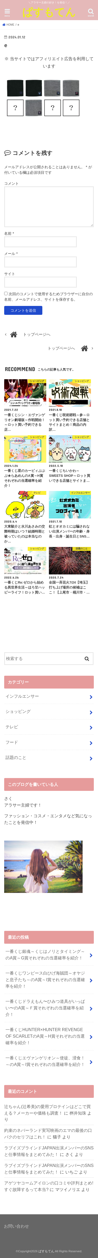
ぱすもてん (49, 12)
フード (11, 742)
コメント (11, 183)
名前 (9, 233)
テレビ (11, 726)
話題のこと (15, 757)
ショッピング (18, 711)
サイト (9, 274)
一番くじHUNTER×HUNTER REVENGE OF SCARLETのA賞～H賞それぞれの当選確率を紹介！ (44, 1036)
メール (11, 253)
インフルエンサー (22, 696)
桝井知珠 (78, 1113)
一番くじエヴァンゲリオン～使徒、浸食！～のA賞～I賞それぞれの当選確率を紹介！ (45, 1061)
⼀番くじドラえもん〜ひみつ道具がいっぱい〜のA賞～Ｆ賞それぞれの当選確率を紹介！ (45, 1007)
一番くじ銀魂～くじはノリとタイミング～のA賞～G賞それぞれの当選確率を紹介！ (45, 954)
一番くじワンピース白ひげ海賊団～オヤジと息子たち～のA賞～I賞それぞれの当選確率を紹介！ (45, 979)
